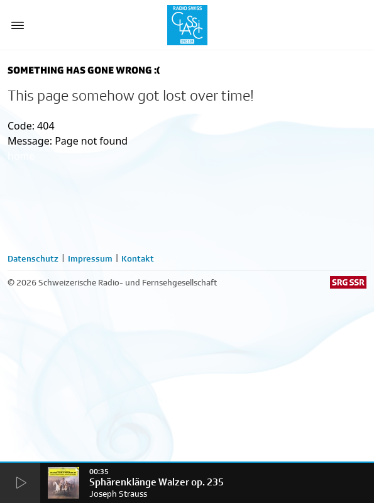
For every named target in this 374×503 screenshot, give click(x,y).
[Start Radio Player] (20, 483)
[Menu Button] (17, 25)
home (21, 156)
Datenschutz (33, 258)
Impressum (90, 258)
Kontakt (137, 258)
